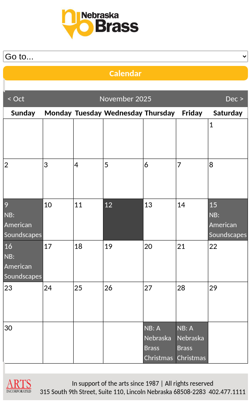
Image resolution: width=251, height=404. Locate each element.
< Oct (15, 99)
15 (227, 219)
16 (23, 261)
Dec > (235, 99)
